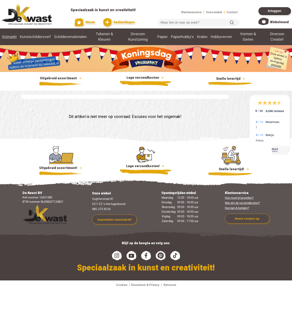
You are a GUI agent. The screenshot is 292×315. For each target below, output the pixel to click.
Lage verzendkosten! (145, 167)
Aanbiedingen (119, 22)
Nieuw (85, 22)
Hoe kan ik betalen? (237, 208)
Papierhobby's (182, 37)
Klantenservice (191, 12)
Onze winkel (214, 12)
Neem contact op (247, 218)
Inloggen (274, 11)
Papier (162, 37)
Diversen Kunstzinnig (138, 36)
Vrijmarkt (9, 37)
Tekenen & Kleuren (104, 36)
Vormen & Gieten (248, 36)
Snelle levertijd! (231, 169)
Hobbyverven (221, 37)
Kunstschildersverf (35, 37)
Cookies (121, 285)
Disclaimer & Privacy (145, 285)
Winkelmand (279, 22)
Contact (232, 12)
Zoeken (232, 22)
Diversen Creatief (277, 36)
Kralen (202, 37)
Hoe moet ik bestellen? (239, 198)
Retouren (170, 285)
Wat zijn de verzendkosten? (242, 203)
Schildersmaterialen (70, 37)
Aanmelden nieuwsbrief (114, 219)
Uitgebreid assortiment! (61, 168)
